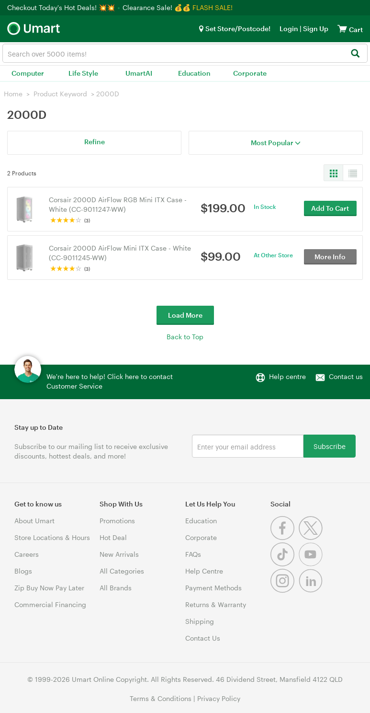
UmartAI (138, 73)
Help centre (287, 376)
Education (194, 73)
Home (13, 94)
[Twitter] (312, 537)
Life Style (83, 73)
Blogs (23, 571)
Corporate (250, 73)
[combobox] (185, 53)
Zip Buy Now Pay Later (49, 588)
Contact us (346, 376)
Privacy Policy (218, 698)
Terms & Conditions (160, 698)
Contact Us (202, 638)
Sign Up (315, 28)
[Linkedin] (312, 590)
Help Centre (204, 571)
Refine (94, 142)
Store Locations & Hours (52, 537)
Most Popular (276, 142)
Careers (26, 554)
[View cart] (342, 28)
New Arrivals (119, 554)
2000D (107, 94)
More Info (330, 257)
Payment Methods (213, 588)
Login (289, 28)
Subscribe (330, 445)
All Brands (116, 588)
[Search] (355, 53)
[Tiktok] (284, 564)
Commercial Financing (50, 604)
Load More (185, 315)
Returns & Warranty (215, 604)
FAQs (193, 554)
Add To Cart (330, 209)
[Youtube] (312, 564)
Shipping (199, 621)
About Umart (34, 521)
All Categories (122, 571)
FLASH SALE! (212, 7)
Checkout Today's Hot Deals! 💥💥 (62, 7)
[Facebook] (284, 537)
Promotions (117, 521)
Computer (27, 73)
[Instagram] (284, 590)
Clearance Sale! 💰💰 (157, 7)
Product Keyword (60, 94)
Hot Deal (113, 537)
